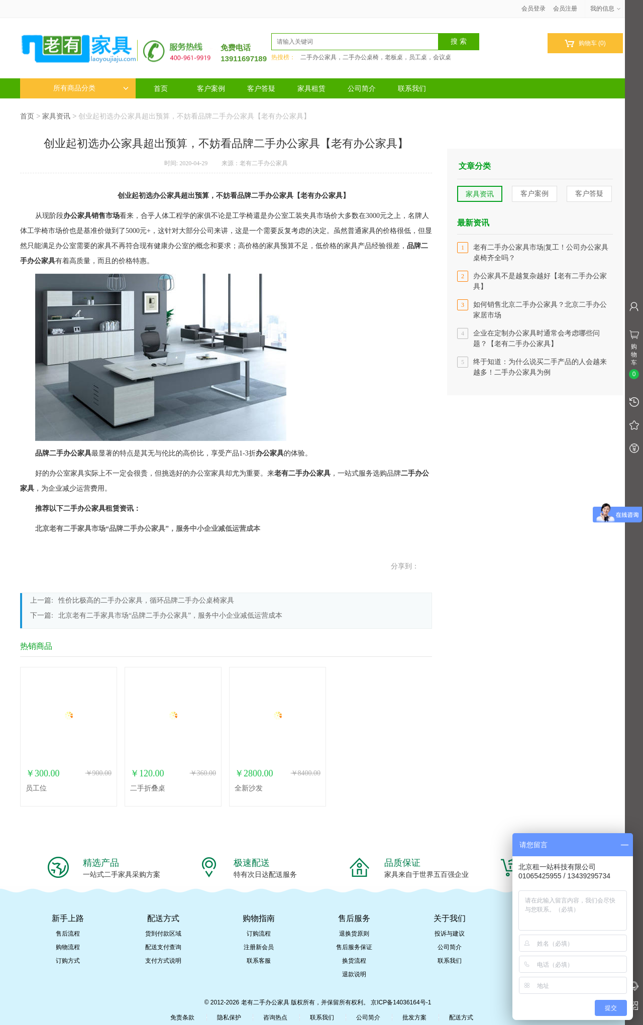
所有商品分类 (91, 88)
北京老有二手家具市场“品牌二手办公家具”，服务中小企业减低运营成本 (147, 528)
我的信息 (605, 8)
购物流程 (68, 947)
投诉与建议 (450, 933)
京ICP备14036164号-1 (401, 1002)
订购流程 (259, 933)
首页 (161, 88)
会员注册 (565, 8)
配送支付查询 (163, 947)
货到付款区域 (163, 933)
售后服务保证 (354, 947)
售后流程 (68, 933)
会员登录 (533, 8)
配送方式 (461, 1017)
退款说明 (354, 974)
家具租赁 (311, 88)
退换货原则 (354, 933)
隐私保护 (229, 1017)
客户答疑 (261, 88)
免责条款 (182, 1017)
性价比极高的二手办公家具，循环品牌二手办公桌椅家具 (146, 600)
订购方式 (68, 960)
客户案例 (211, 88)
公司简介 (362, 88)
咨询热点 (275, 1017)
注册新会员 (259, 947)
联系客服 (259, 960)
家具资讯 (56, 116)
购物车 (585, 43)
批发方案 (414, 1017)
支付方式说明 (163, 960)
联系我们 (412, 88)
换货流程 (354, 960)
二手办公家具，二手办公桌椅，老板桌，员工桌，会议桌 (375, 57)
